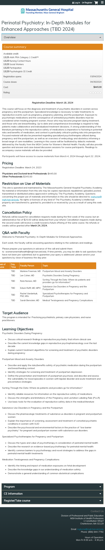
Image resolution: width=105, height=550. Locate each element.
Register (88, 3)
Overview (10, 37)
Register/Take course (17, 500)
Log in (77, 3)
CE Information (13, 493)
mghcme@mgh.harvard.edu (90, 529)
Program (9, 486)
